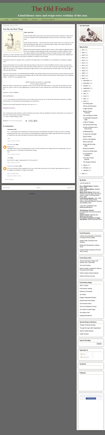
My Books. (25, 19)
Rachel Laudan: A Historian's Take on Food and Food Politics (91, 269)
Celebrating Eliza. (88, 131)
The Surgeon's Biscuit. (89, 162)
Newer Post (6, 187)
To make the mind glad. (90, 134)
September (86, 88)
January (85, 170)
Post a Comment (9, 179)
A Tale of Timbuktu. (88, 122)
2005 (83, 173)
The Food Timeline (85, 265)
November (86, 83)
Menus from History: (86, 192)
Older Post (70, 187)
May (84, 98)
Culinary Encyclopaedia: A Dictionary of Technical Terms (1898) (90, 236)
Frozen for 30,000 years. (90, 151)
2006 (83, 78)
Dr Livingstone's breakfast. (87, 154)
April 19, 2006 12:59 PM (13, 154)
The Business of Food (86, 210)
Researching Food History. (87, 300)
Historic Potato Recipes (86, 331)
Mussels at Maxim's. (89, 148)
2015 (83, 55)
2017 (83, 50)
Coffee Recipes (84, 334)
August (85, 91)
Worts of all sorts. (88, 142)
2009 (83, 70)
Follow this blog (90, 398)
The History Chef (85, 312)
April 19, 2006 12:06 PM (13, 141)
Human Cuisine (84, 215)
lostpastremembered (86, 315)
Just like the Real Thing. (90, 124)
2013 (83, 60)
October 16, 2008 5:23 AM (14, 176)
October (85, 86)
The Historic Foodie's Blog (87, 309)
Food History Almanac (87, 198)
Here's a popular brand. (13, 173)
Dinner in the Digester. (89, 139)
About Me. (34, 19)
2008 (83, 73)
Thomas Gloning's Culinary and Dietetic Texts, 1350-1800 (89, 261)
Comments (85, 357)
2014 (83, 57)
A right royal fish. (88, 108)
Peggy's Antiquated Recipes (88, 297)
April (84, 101)
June (84, 96)
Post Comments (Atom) (42, 193)
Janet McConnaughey (13, 166)
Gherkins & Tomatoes (86, 291)
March (85, 165)
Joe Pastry (5, 99)
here (36, 104)
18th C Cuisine (84, 285)
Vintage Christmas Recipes (88, 325)
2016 (83, 52)
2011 (83, 65)
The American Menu (85, 303)
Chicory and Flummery (89, 106)
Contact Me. (15, 19)
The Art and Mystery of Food (88, 306)
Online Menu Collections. (48, 19)
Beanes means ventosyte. (87, 112)
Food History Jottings (86, 288)
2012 (83, 63)
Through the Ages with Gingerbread (90, 328)
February (86, 168)
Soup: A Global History (87, 189)
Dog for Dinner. (87, 136)
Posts (83, 354)
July (84, 93)
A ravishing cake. (88, 103)
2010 (83, 68)
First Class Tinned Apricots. (88, 158)
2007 (83, 75)
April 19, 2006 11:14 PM (13, 162)
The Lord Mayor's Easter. (90, 115)
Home (6, 19)
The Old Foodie (52, 8)
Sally (8, 157)
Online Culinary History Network (89, 273)
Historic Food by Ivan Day (87, 276)
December (86, 80)
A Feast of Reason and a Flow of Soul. (90, 128)
